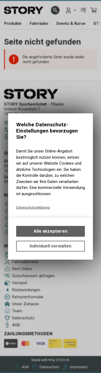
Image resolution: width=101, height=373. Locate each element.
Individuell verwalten (50, 246)
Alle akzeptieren (50, 231)
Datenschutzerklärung (33, 207)
